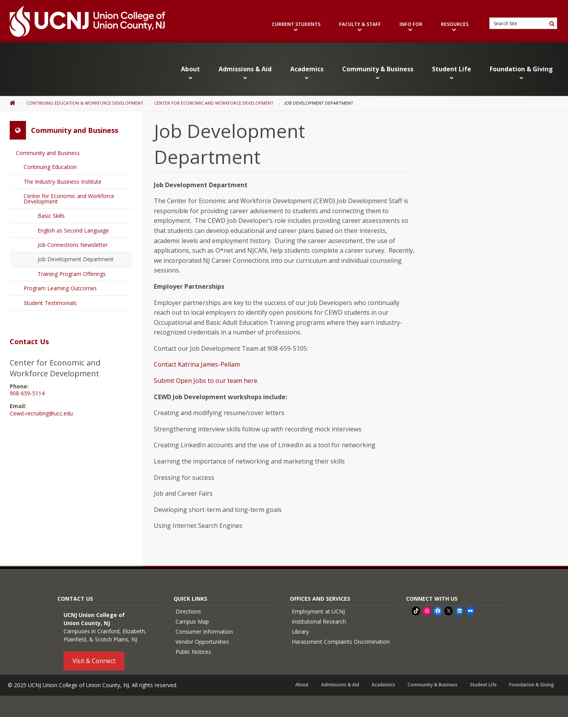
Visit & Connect (93, 661)
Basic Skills (51, 215)
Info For (410, 27)
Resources (454, 27)
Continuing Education (50, 167)
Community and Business (48, 153)
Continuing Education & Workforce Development (84, 103)
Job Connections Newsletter (73, 244)
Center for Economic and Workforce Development (214, 103)
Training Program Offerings (72, 273)
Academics (307, 73)
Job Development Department (76, 259)
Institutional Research (319, 621)
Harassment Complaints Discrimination (341, 641)
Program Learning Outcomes (60, 288)
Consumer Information (204, 631)
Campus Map (192, 621)
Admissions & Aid (245, 73)
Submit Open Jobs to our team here (205, 380)
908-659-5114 (27, 393)
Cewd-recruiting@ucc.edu (41, 413)
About (190, 73)
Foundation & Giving (521, 73)
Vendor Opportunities (202, 641)
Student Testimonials (50, 303)
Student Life (451, 73)
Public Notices (193, 651)
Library (300, 631)
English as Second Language (73, 230)
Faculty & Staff (360, 27)
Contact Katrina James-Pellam (197, 364)
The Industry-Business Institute (63, 181)
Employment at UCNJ (318, 611)
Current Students (296, 27)
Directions (188, 611)
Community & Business (377, 73)
